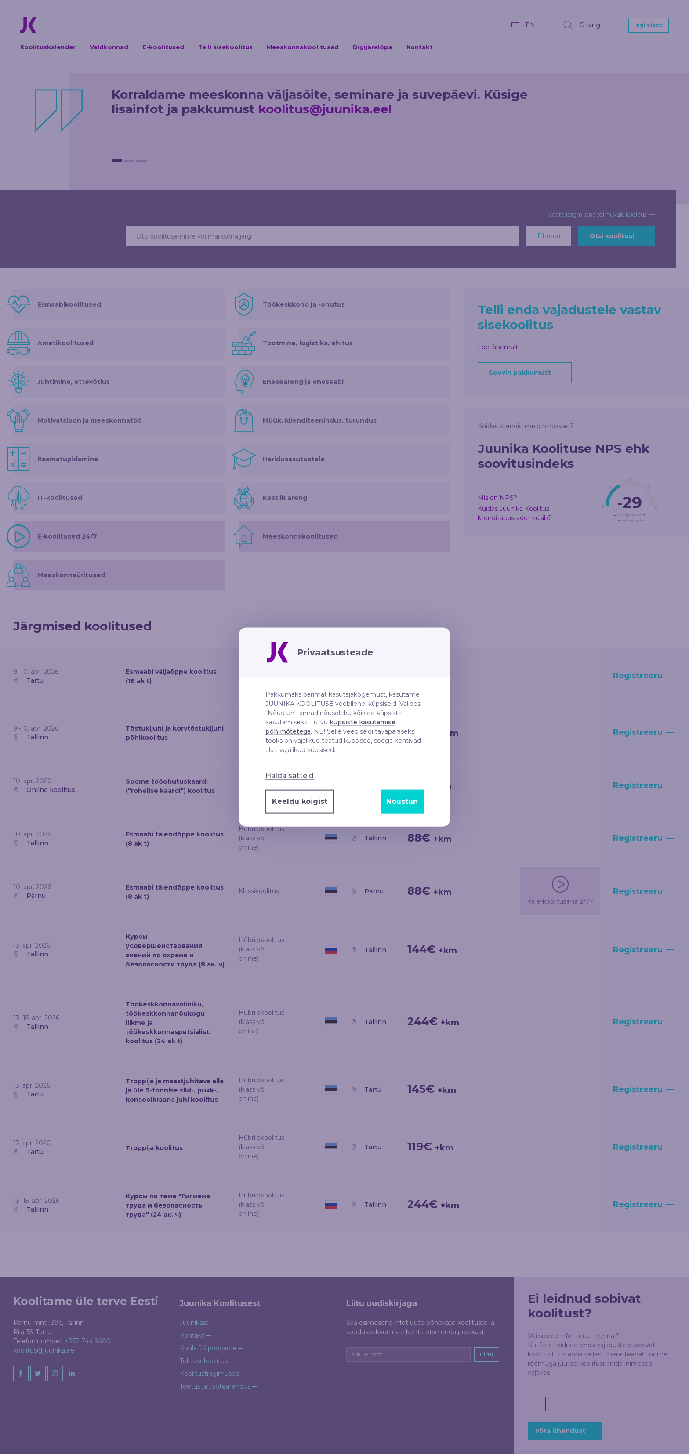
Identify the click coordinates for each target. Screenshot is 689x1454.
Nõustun (402, 801)
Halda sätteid (289, 775)
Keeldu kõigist (299, 801)
